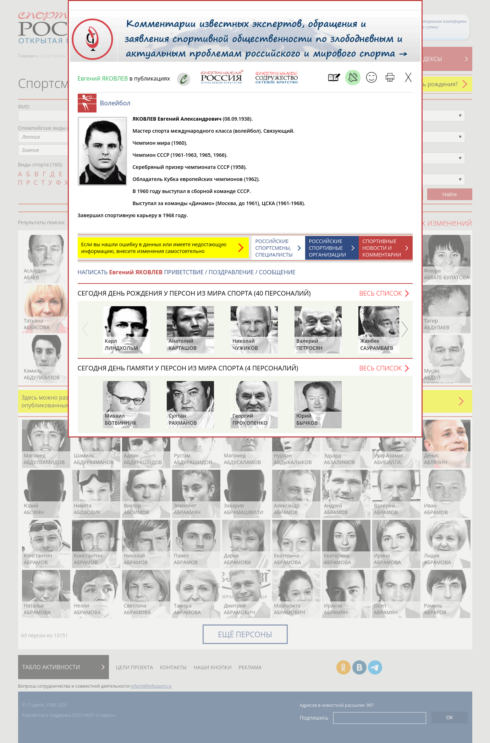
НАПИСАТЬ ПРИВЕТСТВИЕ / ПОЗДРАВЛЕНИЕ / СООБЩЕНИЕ (187, 276)
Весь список (380, 296)
